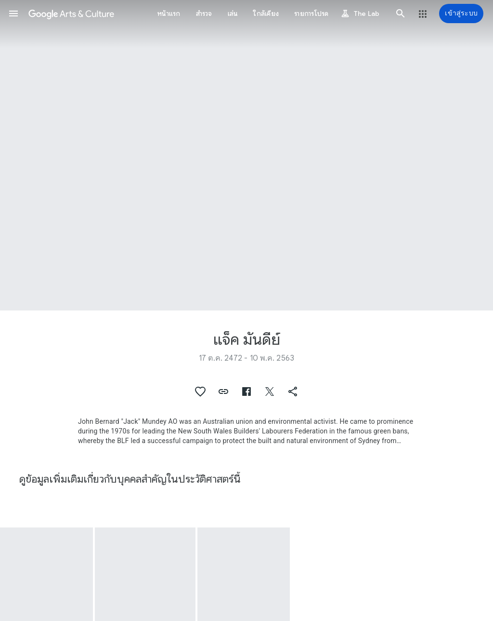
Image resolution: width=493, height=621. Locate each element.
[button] (13, 13)
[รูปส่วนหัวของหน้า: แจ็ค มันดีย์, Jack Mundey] (246, 155)
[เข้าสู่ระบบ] (461, 13)
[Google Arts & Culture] (71, 13)
